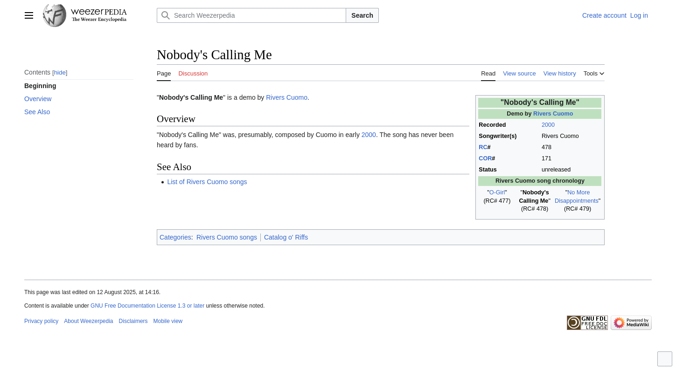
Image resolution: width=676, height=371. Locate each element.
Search (362, 15)
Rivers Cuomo (553, 113)
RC (483, 147)
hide (60, 72)
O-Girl (497, 192)
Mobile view (168, 321)
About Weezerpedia (88, 321)
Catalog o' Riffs (286, 237)
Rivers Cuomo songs (226, 237)
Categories (175, 237)
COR (485, 158)
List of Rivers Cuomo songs (207, 182)
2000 (548, 125)
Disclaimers (133, 321)
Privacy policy (41, 321)
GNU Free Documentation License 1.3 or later (147, 305)
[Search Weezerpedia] (251, 15)
